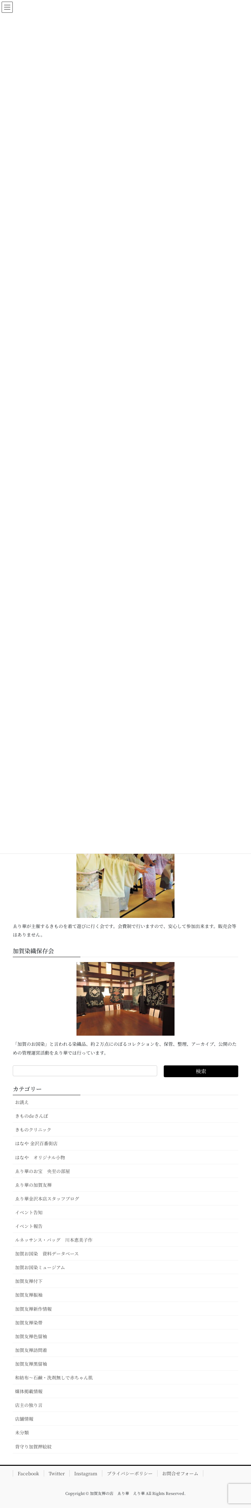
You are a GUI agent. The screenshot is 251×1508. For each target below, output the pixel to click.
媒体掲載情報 (28, 1391)
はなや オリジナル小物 (40, 1157)
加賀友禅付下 (28, 1281)
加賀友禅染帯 (28, 1322)
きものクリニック (33, 1129)
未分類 (22, 1432)
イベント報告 (28, 1226)
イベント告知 (28, 1212)
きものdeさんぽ (31, 1116)
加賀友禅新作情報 (33, 1309)
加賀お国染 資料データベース (47, 1253)
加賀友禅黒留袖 (31, 1363)
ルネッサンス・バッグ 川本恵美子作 (53, 1239)
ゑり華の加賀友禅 (33, 1185)
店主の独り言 (28, 1405)
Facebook (28, 1473)
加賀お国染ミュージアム (40, 1267)
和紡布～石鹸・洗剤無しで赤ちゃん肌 (54, 1377)
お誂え (22, 1102)
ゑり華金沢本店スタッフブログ (47, 1198)
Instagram (85, 1473)
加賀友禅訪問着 (31, 1350)
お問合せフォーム (180, 1473)
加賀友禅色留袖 (31, 1336)
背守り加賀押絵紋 (33, 1446)
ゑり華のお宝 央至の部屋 (45, 1171)
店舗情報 (24, 1418)
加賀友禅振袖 (28, 1294)
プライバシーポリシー (130, 1473)
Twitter (57, 1473)
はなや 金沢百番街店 (36, 1143)
